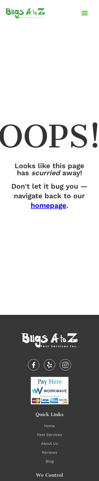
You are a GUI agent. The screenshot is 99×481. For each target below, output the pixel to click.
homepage (48, 205)
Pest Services (49, 434)
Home (49, 426)
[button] (84, 13)
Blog (50, 461)
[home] (25, 13)
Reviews (49, 452)
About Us (49, 443)
